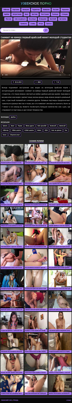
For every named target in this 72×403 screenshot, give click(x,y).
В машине (42, 19)
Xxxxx (4, 135)
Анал (26, 14)
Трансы (49, 24)
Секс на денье (56, 130)
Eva (66, 130)
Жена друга (30, 126)
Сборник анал (15, 135)
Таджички (36, 10)
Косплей (53, 19)
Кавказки (46, 10)
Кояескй (53, 126)
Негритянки (17, 14)
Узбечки (6, 10)
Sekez (39, 130)
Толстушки (45, 14)
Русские (55, 10)
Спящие (65, 14)
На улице (32, 19)
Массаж (8, 19)
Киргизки (15, 10)
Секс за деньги (20, 19)
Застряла (62, 19)
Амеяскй (62, 126)
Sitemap (68, 400)
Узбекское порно (36, 3)
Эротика (35, 14)
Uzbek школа (29, 130)
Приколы (23, 24)
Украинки (65, 10)
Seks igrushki (41, 126)
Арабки (6, 14)
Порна (20, 126)
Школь (5, 126)
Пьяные (55, 14)
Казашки (25, 10)
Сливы (32, 24)
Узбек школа (16, 130)
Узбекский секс (6, 400)
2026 (46, 130)
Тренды (16, 400)
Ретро (41, 24)
